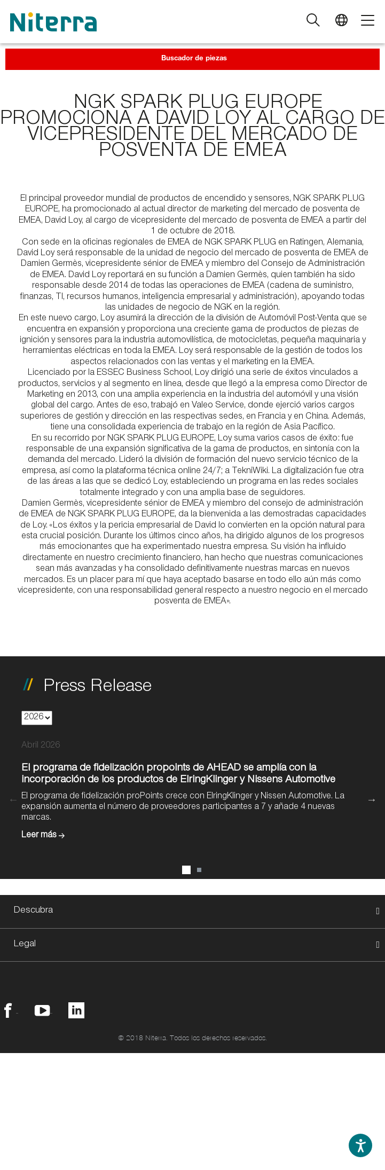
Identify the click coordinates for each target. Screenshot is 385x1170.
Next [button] (371, 799)
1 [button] (186, 870)
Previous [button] (13, 799)
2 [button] (199, 870)
